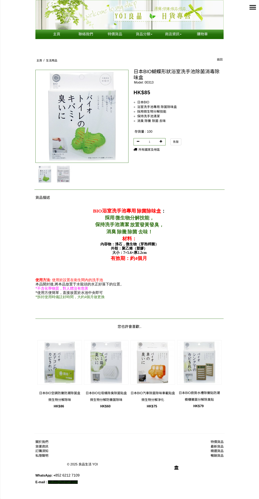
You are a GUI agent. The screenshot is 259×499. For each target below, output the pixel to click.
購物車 (202, 34)
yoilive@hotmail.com (63, 482)
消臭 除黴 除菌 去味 (151, 121)
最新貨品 (217, 446)
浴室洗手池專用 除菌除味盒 (157, 107)
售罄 (176, 141)
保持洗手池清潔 (148, 116)
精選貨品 (217, 451)
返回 (220, 59)
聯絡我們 (86, 34)
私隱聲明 (41, 455)
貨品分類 (144, 34)
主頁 (56, 34)
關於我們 (41, 442)
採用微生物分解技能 (151, 111)
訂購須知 (41, 451)
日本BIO (143, 102)
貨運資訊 (41, 446)
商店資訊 (173, 34)
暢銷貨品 (217, 455)
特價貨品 (115, 34)
